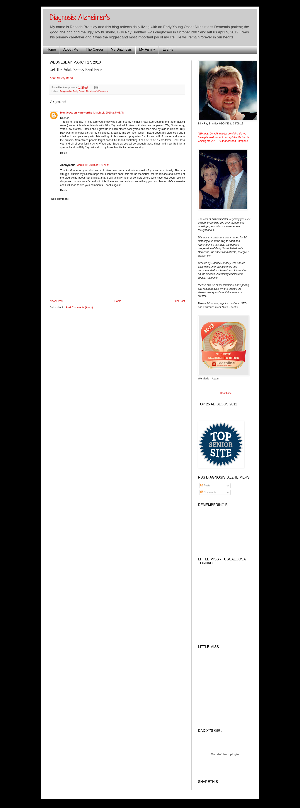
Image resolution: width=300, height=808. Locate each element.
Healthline (226, 393)
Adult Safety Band (61, 78)
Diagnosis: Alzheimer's (80, 18)
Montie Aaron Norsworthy (76, 112)
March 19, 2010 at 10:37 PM (93, 165)
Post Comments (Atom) (79, 307)
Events (167, 49)
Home (51, 49)
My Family (147, 49)
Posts (205, 485)
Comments (208, 492)
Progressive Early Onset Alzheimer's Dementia (84, 91)
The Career (94, 49)
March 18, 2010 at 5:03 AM (108, 112)
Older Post (178, 301)
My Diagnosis (121, 49)
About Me (70, 49)
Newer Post (56, 301)
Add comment (59, 198)
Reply (63, 152)
